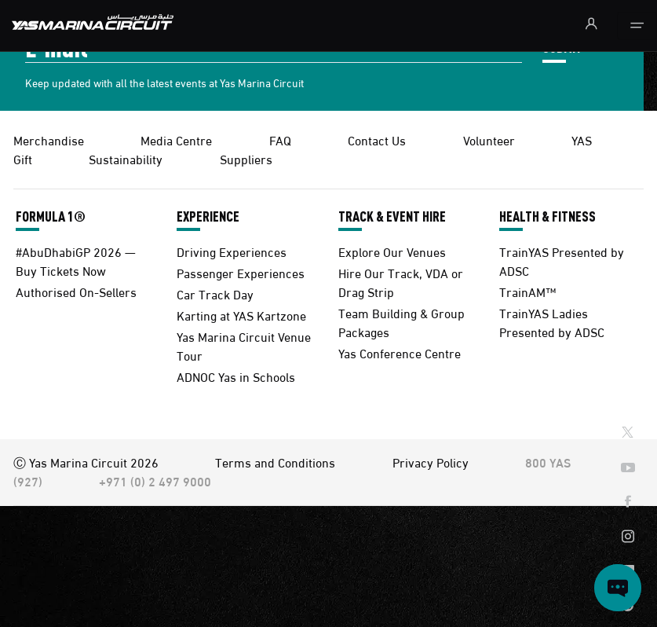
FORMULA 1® (51, 216)
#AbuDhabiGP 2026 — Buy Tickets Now (76, 260)
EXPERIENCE (208, 216)
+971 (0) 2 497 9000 (155, 480)
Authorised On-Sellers (76, 291)
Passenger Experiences (241, 272)
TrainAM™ (527, 291)
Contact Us (377, 139)
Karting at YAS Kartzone (241, 315)
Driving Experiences (232, 251)
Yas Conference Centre (399, 352)
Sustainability (125, 158)
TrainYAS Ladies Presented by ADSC (551, 321)
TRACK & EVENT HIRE (392, 216)
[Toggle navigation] (637, 26)
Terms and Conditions (275, 462)
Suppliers (246, 158)
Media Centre (176, 139)
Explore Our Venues (392, 251)
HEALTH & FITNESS (547, 216)
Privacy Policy (430, 462)
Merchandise (48, 139)
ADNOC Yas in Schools (236, 376)
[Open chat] (617, 587)
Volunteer (489, 139)
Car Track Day (215, 293)
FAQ (280, 139)
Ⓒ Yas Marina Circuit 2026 (86, 462)
